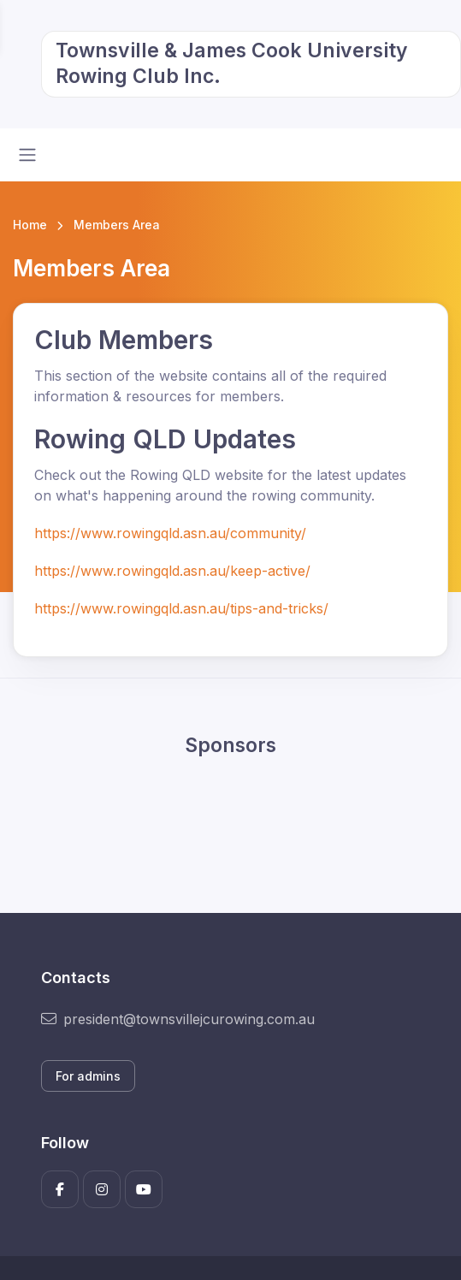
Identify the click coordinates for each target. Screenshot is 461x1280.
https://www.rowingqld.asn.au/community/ (170, 533)
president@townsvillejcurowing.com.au (178, 1019)
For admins (88, 1076)
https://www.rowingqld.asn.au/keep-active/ (172, 570)
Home (30, 224)
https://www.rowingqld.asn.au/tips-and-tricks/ (181, 608)
